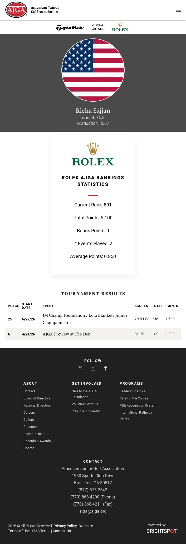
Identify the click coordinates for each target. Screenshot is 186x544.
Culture (28, 420)
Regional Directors (37, 405)
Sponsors (30, 427)
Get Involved (87, 383)
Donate (28, 448)
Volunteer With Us (85, 404)
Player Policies (34, 434)
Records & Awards (37, 441)
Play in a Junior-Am (86, 411)
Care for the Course (134, 398)
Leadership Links (132, 391)
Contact (29, 391)
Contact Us (62, 531)
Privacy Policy (65, 526)
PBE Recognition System (138, 405)
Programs (131, 383)
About (30, 383)
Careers (29, 412)
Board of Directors (37, 398)
